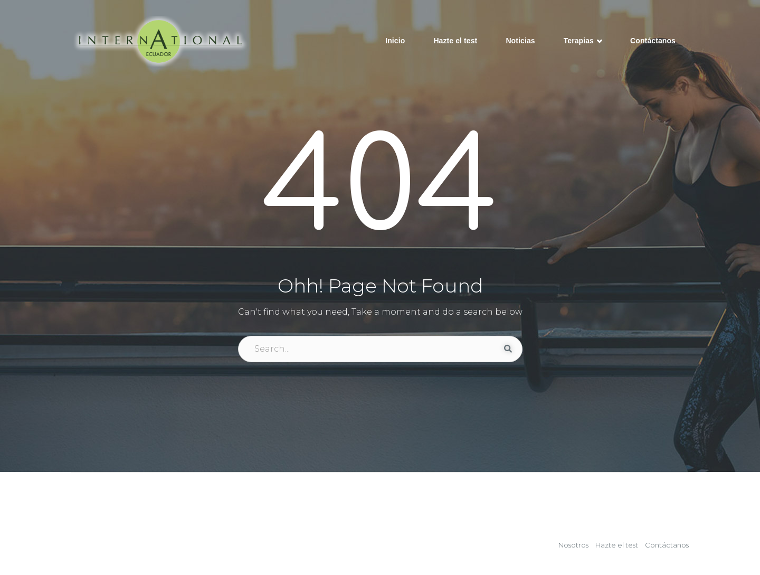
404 (380, 188)
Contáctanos (653, 40)
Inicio (395, 40)
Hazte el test (455, 40)
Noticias (520, 40)
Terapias (583, 42)
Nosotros (573, 545)
